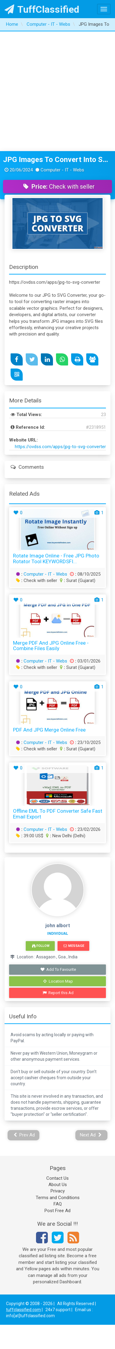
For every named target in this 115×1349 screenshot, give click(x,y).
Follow (41, 946)
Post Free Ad (57, 1210)
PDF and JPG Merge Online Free (49, 730)
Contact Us (57, 1178)
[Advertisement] (56, 91)
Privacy (58, 1191)
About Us (57, 1184)
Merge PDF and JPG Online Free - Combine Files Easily (51, 646)
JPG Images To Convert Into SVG (57, 160)
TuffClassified (42, 9)
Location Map (58, 981)
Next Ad (91, 1135)
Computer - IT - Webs (45, 574)
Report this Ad (58, 992)
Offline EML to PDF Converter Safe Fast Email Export (57, 814)
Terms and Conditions (58, 1197)
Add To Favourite (58, 969)
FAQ (58, 1204)
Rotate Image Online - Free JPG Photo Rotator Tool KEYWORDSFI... (56, 558)
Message (74, 946)
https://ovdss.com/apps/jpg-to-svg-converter (60, 446)
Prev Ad (24, 1135)
